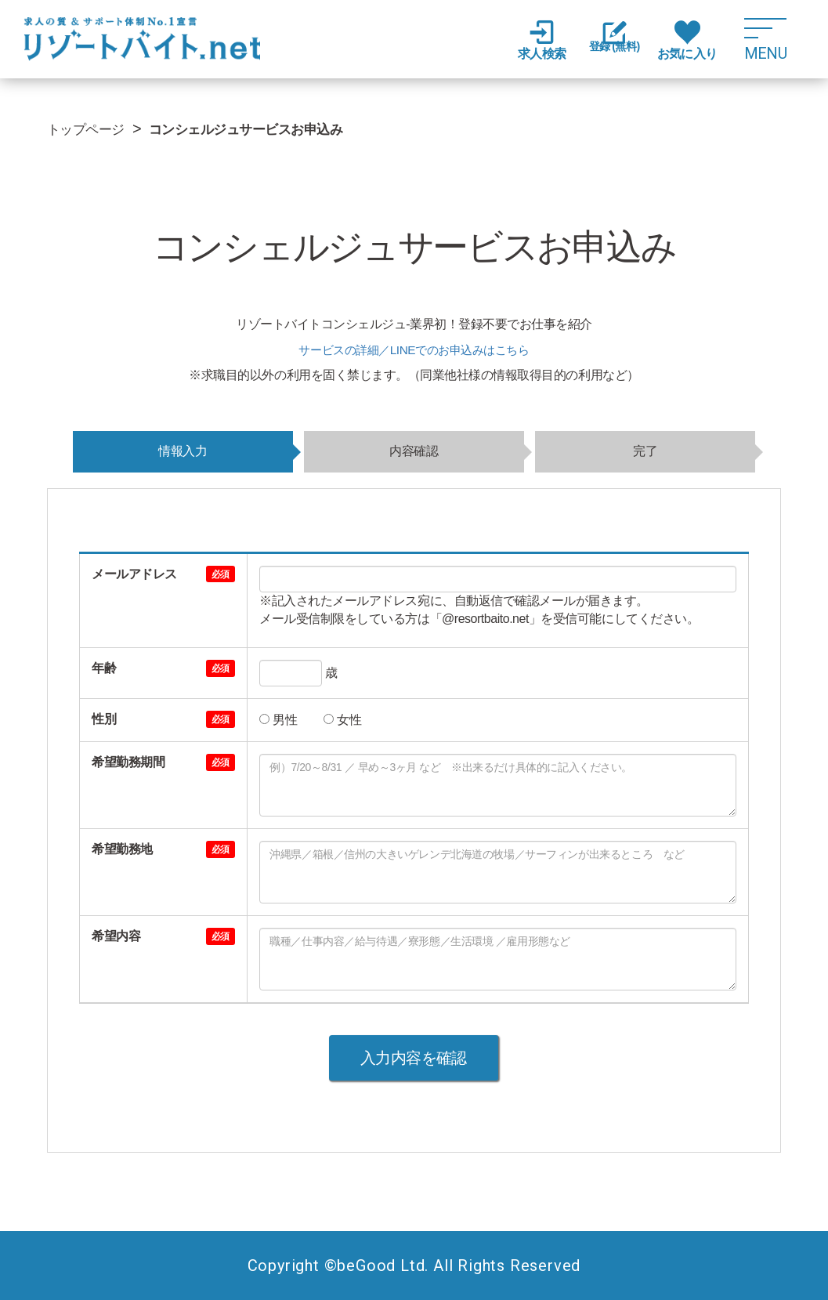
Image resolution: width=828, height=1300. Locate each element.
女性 (342, 719)
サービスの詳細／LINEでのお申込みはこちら (414, 350)
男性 (278, 719)
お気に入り (687, 40)
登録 (609, 41)
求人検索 (531, 40)
